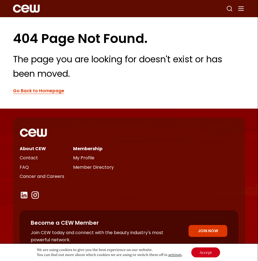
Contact (29, 158)
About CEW (33, 148)
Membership (87, 148)
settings (175, 254)
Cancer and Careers (42, 176)
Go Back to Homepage (38, 90)
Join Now (208, 231)
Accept (206, 252)
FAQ (24, 167)
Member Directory (93, 167)
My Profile (83, 158)
